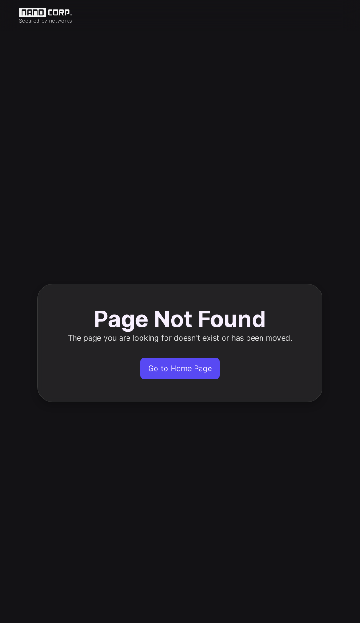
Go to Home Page (180, 368)
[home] (180, 15)
